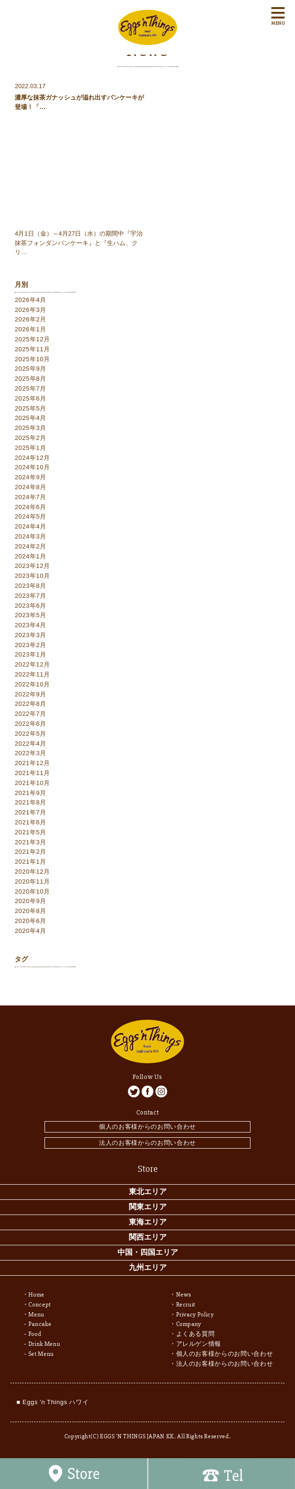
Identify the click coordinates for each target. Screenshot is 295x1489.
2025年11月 (32, 349)
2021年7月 (30, 812)
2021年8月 (30, 802)
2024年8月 (30, 487)
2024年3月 (30, 536)
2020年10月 (32, 891)
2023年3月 (30, 635)
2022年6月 (30, 723)
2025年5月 (30, 408)
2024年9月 (30, 477)
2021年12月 (32, 763)
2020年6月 (30, 920)
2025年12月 (32, 339)
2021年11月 (32, 772)
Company (189, 1324)
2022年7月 (30, 713)
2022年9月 (30, 694)
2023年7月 (30, 595)
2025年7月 (30, 388)
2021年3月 (30, 842)
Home (36, 1294)
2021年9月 (30, 792)
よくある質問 (195, 1334)
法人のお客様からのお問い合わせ (147, 1142)
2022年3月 (30, 753)
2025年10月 (32, 359)
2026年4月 (30, 299)
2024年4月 (30, 526)
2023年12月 (32, 565)
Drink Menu (44, 1344)
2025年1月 (30, 447)
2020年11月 (32, 881)
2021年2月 (30, 851)
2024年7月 (30, 497)
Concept (39, 1304)
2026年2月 (30, 319)
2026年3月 (30, 309)
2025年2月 (30, 437)
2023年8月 (30, 585)
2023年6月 (30, 605)
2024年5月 (30, 516)
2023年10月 (32, 575)
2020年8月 (30, 910)
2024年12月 (32, 457)
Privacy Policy (195, 1314)
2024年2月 (30, 546)
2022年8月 (30, 703)
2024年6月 (30, 507)
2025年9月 (30, 368)
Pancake (40, 1324)
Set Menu (41, 1354)
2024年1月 (30, 556)
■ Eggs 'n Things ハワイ (53, 1402)
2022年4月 (30, 743)
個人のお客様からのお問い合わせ (147, 1126)
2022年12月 (32, 664)
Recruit (186, 1304)
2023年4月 (30, 625)
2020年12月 (32, 871)
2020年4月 (30, 930)
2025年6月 (30, 398)
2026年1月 (30, 329)
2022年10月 (32, 684)
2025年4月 (30, 417)
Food (35, 1334)
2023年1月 (30, 654)
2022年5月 (30, 733)
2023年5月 (30, 615)
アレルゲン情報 (199, 1344)
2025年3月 (30, 427)
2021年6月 (30, 822)
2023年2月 (30, 645)
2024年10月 (32, 467)
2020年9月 (30, 900)
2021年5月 (30, 832)
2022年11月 (32, 674)
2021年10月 (32, 782)
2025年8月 (30, 378)
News (184, 1294)
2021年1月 (30, 861)
